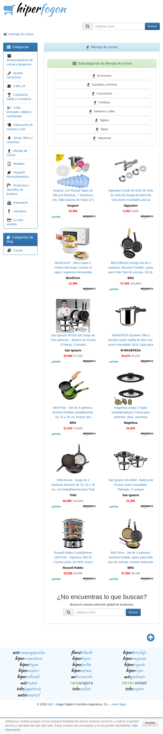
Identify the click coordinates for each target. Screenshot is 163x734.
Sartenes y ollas (102, 111)
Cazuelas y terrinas (102, 84)
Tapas (102, 129)
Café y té (19, 86)
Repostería (20, 202)
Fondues (102, 102)
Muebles (19, 163)
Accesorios (101, 75)
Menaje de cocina (21, 34)
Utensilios (19, 211)
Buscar (152, 26)
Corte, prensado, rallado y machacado (19, 112)
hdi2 (50, 704)
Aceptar (150, 722)
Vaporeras (102, 138)
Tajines (102, 120)
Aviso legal (119, 704)
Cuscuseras (102, 93)
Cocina (18, 250)
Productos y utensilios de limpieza (18, 190)
